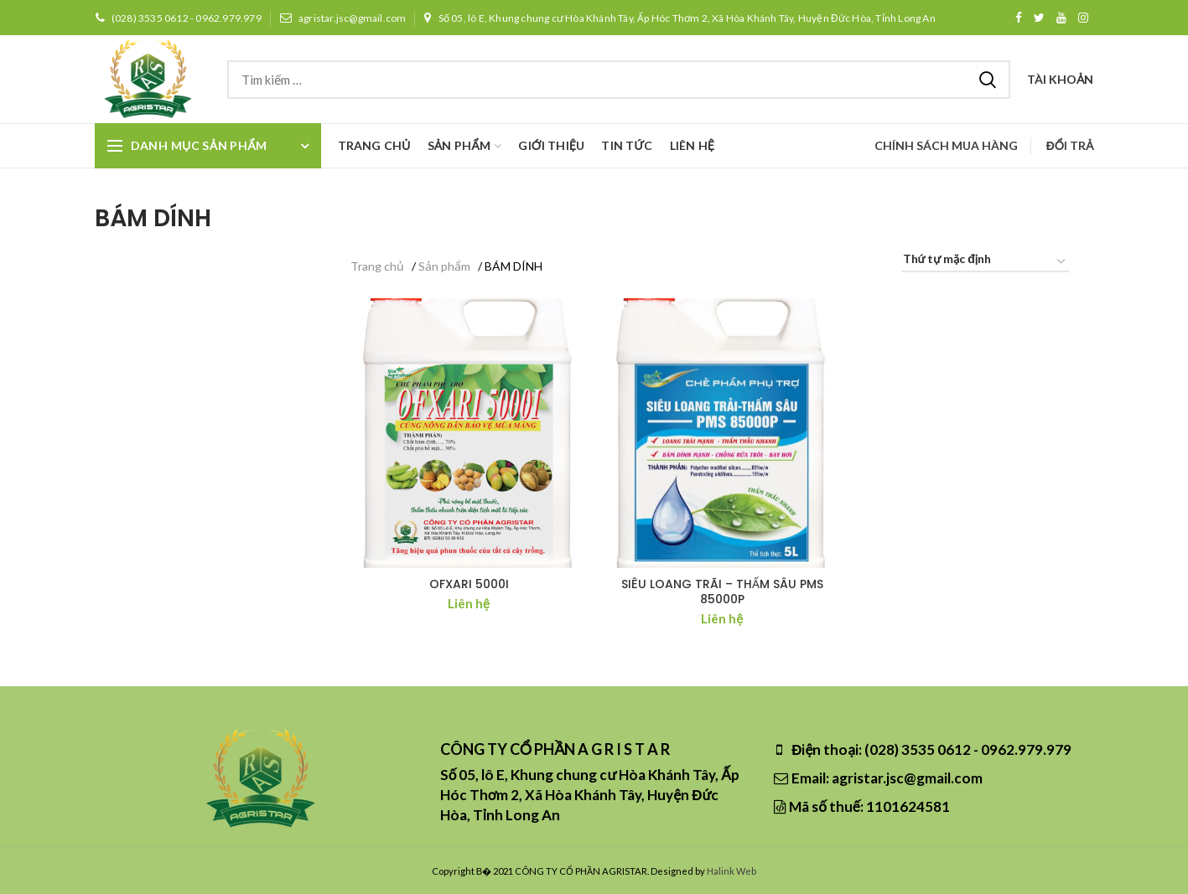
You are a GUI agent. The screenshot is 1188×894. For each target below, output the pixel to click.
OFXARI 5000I (469, 584)
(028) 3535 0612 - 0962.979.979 (178, 18)
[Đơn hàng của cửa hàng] (985, 261)
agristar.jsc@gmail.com (343, 18)
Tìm (988, 79)
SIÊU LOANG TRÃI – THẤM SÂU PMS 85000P (722, 591)
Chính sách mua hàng (946, 145)
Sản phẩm (444, 266)
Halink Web (731, 871)
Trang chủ (377, 266)
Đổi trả (1070, 145)
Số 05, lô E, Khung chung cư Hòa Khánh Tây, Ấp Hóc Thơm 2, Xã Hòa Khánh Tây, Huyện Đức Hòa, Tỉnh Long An (679, 18)
